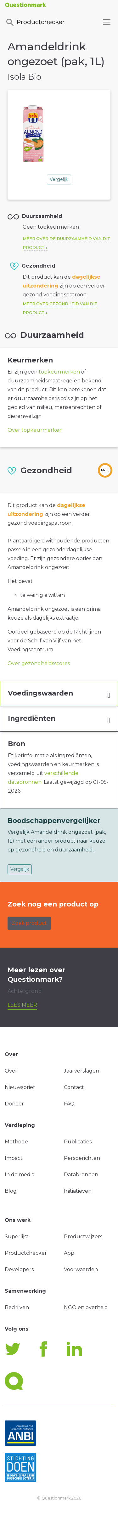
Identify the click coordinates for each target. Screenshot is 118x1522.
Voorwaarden (81, 1269)
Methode (16, 1142)
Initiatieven (78, 1191)
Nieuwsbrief (20, 1087)
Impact (14, 1158)
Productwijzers (83, 1237)
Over (11, 1071)
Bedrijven (17, 1307)
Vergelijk (59, 179)
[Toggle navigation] (106, 22)
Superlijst (17, 1237)
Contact (74, 1087)
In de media (19, 1175)
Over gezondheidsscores (39, 663)
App (69, 1253)
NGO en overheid (86, 1307)
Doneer (14, 1104)
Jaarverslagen (81, 1071)
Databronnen (81, 1175)
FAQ (69, 1104)
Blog (11, 1191)
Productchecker (35, 22)
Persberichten (82, 1158)
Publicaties (78, 1142)
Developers (19, 1269)
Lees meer (22, 1005)
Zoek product (29, 923)
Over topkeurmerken (35, 430)
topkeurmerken (59, 372)
